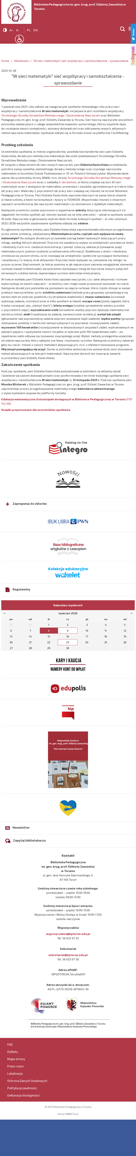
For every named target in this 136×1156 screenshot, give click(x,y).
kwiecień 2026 (68, 613)
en (35, 30)
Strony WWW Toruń (68, 1114)
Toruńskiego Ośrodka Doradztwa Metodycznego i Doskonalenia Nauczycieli (51, 115)
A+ (11, 30)
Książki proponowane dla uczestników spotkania (36, 409)
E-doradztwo (67, 182)
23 (67, 642)
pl (29, 30)
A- (17, 30)
